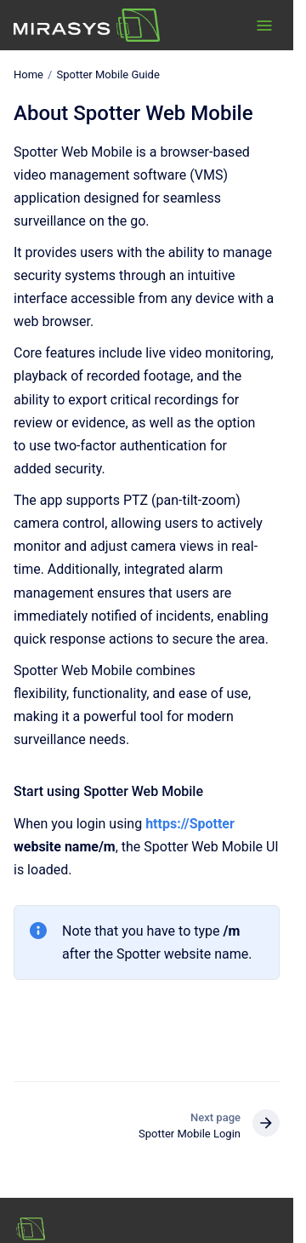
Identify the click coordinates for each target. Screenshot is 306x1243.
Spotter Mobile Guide (107, 74)
